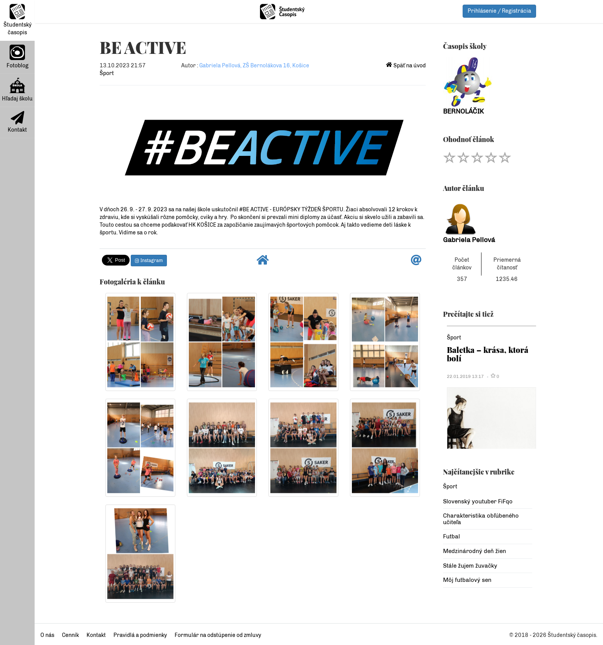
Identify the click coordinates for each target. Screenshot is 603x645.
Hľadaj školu (17, 90)
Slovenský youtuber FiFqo (478, 501)
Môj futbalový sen (467, 579)
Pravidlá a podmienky (140, 635)
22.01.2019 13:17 (465, 376)
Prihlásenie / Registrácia (499, 11)
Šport (107, 73)
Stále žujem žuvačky (470, 565)
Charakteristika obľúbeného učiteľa (481, 519)
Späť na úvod (406, 65)
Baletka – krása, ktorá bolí (487, 353)
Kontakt (17, 122)
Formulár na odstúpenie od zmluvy (218, 635)
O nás (47, 635)
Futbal (451, 536)
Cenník (70, 635)
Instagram (149, 260)
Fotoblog (17, 57)
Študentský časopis (17, 20)
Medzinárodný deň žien (474, 551)
